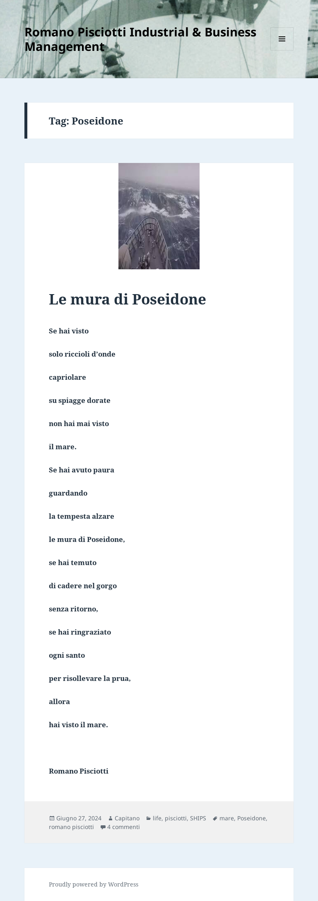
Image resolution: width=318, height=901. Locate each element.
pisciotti (176, 818)
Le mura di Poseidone (127, 299)
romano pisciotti (71, 827)
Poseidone (251, 818)
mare (226, 818)
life (157, 818)
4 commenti (123, 827)
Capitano (127, 818)
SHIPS (198, 818)
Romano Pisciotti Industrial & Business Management (140, 39)
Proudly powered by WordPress (93, 884)
